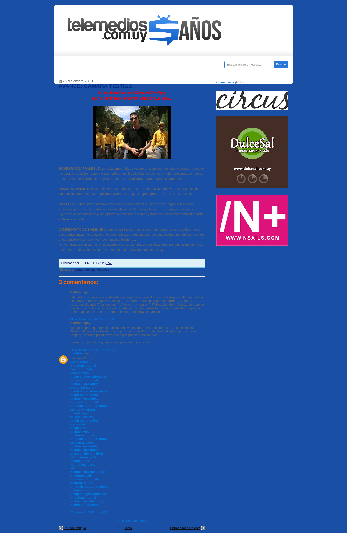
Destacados (79, 66)
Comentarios (225, 82)
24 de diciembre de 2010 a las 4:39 (92, 319)
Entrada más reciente (185, 528)
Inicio (128, 528)
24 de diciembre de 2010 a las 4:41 (92, 349)
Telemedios (206, 66)
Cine (155, 66)
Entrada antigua (75, 528)
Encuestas (175, 66)
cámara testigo (85, 269)
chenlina (76, 353)
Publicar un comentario (132, 520)
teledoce (103, 269)
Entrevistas (121, 66)
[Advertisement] (253, 282)
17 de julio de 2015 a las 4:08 (88, 512)
